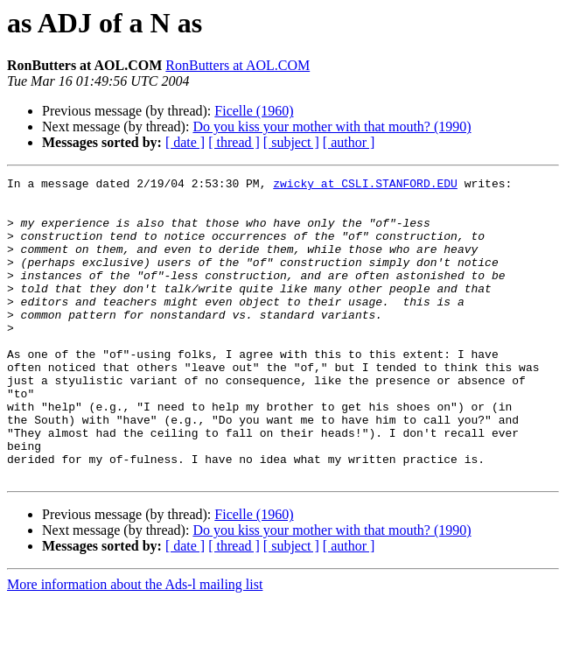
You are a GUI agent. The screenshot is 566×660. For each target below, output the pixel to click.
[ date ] (185, 142)
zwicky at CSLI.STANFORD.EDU (365, 185)
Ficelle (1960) (253, 110)
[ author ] (349, 142)
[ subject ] (291, 142)
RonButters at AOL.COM (237, 65)
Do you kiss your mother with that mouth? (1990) (331, 126)
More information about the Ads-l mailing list (134, 644)
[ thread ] (234, 142)
